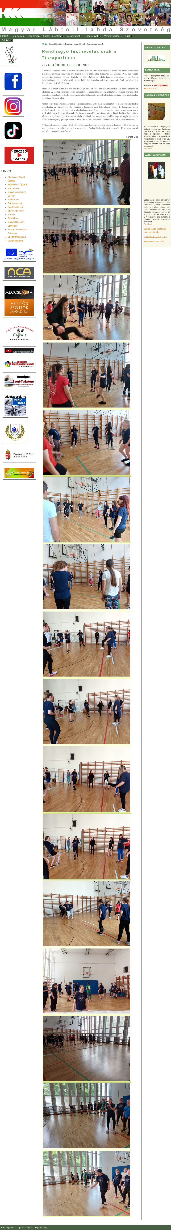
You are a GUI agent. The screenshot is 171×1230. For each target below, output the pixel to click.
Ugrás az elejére (26, 1227)
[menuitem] (4, 36)
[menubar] (69, 38)
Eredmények (92, 36)
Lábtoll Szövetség (52, 36)
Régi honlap (18, 36)
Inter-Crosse (13, 199)
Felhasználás (150, 88)
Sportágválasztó (15, 207)
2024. (56, 44)
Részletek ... (149, 149)
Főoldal (4, 36)
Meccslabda (13, 188)
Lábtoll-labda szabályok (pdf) (156, 237)
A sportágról (73, 36)
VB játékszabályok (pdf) (154, 241)
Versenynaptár (111, 36)
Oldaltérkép (34, 36)
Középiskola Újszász (17, 184)
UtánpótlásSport (15, 241)
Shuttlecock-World (16, 177)
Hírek (128, 36)
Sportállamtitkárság (17, 237)
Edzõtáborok (13, 218)
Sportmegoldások (16, 211)
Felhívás (6, 40)
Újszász (11, 181)
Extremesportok (15, 203)
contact (13, 1227)
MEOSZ (11, 214)
